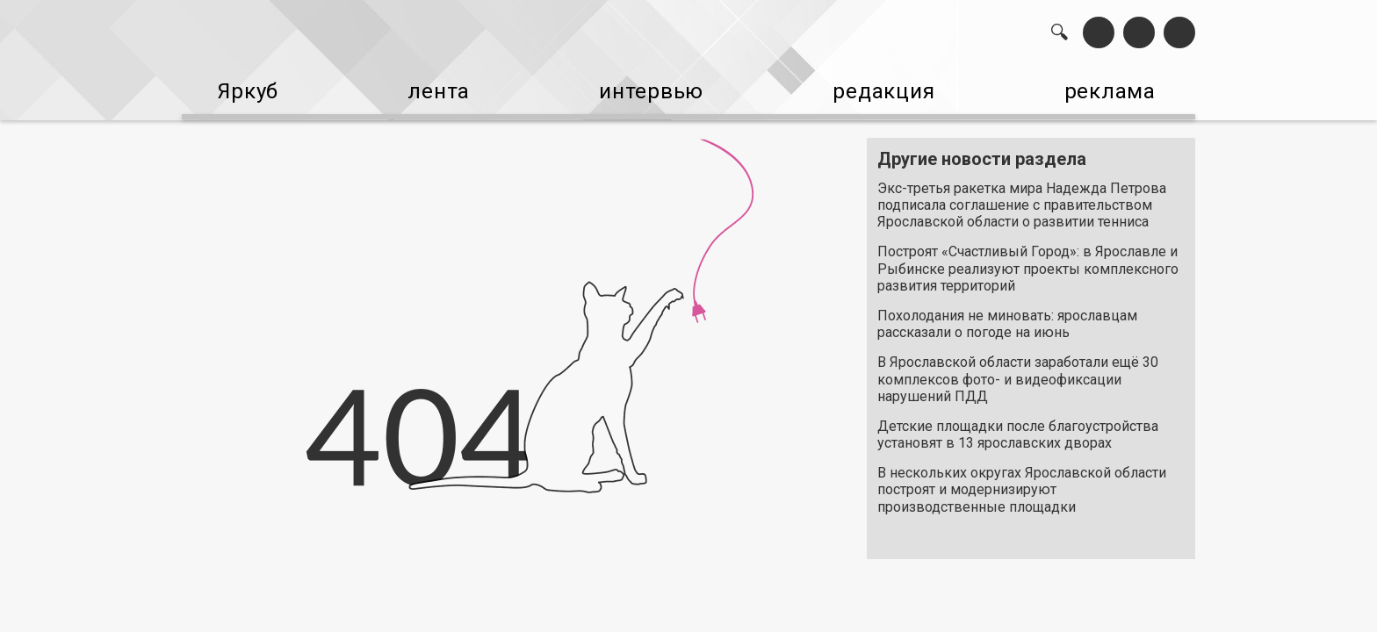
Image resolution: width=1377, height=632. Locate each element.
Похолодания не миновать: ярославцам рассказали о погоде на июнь (1007, 315)
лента (430, 88)
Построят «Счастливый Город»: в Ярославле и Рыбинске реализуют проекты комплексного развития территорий (1028, 260)
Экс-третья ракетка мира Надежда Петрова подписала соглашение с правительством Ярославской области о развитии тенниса (1021, 196)
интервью (645, 88)
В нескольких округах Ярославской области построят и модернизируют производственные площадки (1021, 481)
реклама (1119, 88)
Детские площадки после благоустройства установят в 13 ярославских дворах (1017, 425)
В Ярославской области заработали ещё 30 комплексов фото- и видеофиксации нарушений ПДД (1017, 371)
